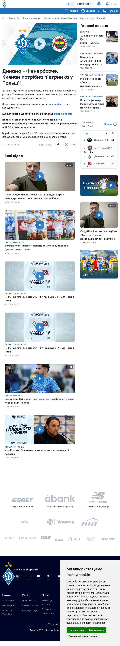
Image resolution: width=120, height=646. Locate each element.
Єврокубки (8, 610)
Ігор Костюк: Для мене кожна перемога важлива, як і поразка (37, 454)
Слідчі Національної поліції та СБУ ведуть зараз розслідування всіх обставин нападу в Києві (34, 198)
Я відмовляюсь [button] (96, 630)
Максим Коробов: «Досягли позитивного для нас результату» (90, 83)
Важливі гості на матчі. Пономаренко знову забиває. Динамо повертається (37, 249)
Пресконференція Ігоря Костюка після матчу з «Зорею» (92, 105)
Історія (85, 32)
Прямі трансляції (15, 296)
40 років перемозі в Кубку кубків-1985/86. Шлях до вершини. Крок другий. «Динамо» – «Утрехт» (92, 39)
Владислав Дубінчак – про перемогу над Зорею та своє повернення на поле (39, 403)
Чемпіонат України (91, 54)
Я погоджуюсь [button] (76, 630)
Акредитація (30, 615)
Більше (110, 126)
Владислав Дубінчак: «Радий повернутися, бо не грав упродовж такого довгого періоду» (92, 61)
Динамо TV (13, 18)
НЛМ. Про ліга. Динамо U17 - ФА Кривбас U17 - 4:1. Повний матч (40, 352)
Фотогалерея (30, 610)
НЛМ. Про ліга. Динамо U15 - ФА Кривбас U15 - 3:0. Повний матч (40, 300)
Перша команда (31, 18)
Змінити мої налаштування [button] (83, 636)
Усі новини (8, 605)
